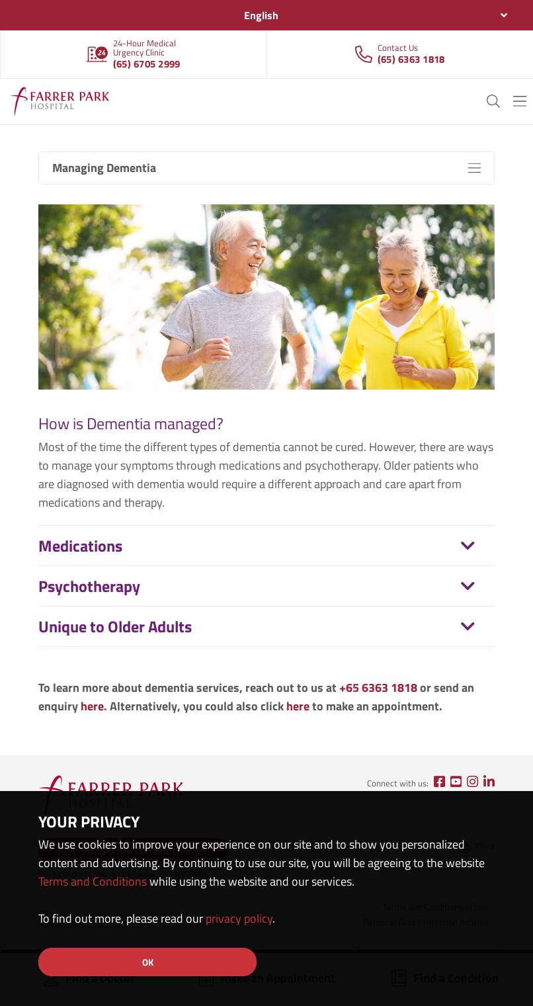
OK (147, 962)
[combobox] (266, 15)
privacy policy (239, 918)
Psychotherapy (89, 586)
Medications (80, 546)
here (92, 706)
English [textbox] (261, 15)
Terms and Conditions (92, 881)
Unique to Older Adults (115, 626)
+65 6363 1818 (378, 687)
